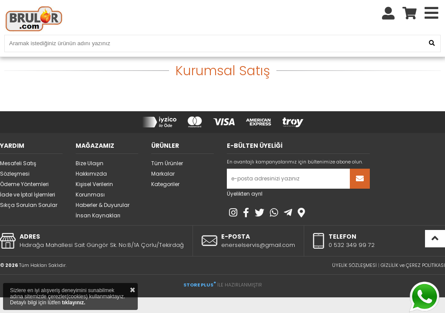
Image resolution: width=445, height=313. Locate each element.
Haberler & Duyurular (103, 205)
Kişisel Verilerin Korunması (94, 189)
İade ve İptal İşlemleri (27, 194)
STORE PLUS (199, 284)
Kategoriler (165, 184)
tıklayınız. (73, 303)
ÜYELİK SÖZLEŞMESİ (354, 265)
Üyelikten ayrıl (244, 193)
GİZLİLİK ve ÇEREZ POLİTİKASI (413, 265)
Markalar (163, 173)
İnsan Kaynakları (98, 215)
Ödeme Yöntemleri (24, 184)
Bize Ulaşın (89, 163)
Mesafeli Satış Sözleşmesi (18, 168)
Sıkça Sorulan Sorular (28, 205)
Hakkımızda (91, 173)
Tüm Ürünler (167, 163)
